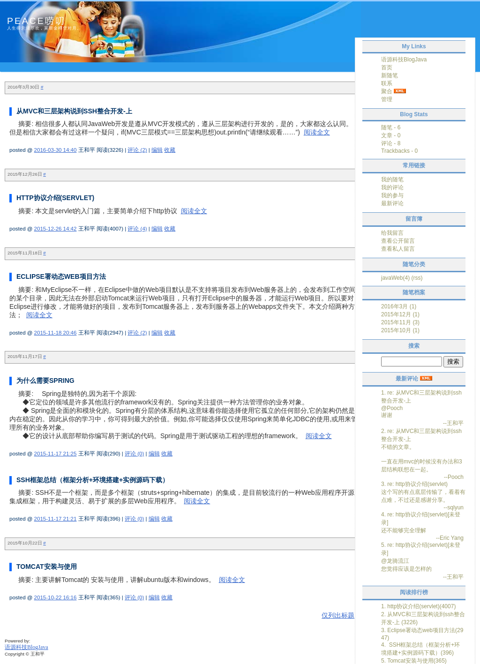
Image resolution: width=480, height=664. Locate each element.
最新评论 (392, 203)
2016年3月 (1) (398, 306)
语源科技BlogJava (404, 59)
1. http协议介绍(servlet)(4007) (418, 606)
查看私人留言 (398, 249)
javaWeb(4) (395, 278)
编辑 (157, 150)
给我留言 (392, 233)
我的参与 (392, 195)
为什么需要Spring (45, 380)
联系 (386, 83)
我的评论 (392, 187)
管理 (386, 99)
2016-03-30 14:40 (55, 150)
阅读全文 (317, 132)
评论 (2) (137, 150)
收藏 (169, 150)
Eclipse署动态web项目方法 (61, 276)
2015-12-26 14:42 (55, 228)
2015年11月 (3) (400, 322)
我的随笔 (392, 179)
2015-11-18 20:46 (55, 333)
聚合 (386, 91)
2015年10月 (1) (400, 330)
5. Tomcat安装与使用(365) (414, 660)
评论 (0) (134, 453)
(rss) (416, 278)
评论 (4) (137, 228)
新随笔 (389, 75)
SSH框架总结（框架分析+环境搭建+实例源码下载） (92, 480)
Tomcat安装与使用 (46, 566)
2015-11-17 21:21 (55, 519)
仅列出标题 (338, 615)
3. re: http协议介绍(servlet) (414, 484)
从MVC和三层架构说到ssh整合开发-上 (74, 111)
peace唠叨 (36, 21)
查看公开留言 (398, 241)
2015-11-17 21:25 (55, 453)
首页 (386, 67)
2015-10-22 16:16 (55, 597)
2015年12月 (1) (400, 314)
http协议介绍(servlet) (55, 197)
